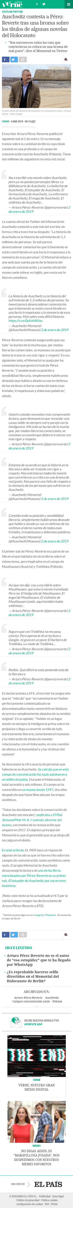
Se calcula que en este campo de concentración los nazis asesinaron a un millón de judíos (35, 774)
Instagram (38, 915)
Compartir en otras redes (23, 59)
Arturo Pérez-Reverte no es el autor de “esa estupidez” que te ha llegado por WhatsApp (39, 960)
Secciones (68, 4)
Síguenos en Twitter (43, 3)
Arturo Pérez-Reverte (28, 997)
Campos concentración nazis (31, 1001)
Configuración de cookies (30, 1204)
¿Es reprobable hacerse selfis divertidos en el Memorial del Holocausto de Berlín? (33, 976)
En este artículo (13, 850)
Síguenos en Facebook (37, 3)
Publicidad (44, 1196)
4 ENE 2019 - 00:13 (23, 121)
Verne (12, 4)
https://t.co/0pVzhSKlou (25, 320)
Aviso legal (58, 1196)
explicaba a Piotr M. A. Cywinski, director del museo (32, 820)
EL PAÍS (48, 1184)
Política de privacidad (28, 1200)
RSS (47, 1204)
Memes (37, 1145)
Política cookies (49, 1200)
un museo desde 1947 (37, 789)
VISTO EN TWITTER (12, 11)
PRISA (54, 1204)
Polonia (57, 1001)
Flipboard (51, 915)
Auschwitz (52, 997)
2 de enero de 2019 (54, 330)
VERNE (36, 1080)
